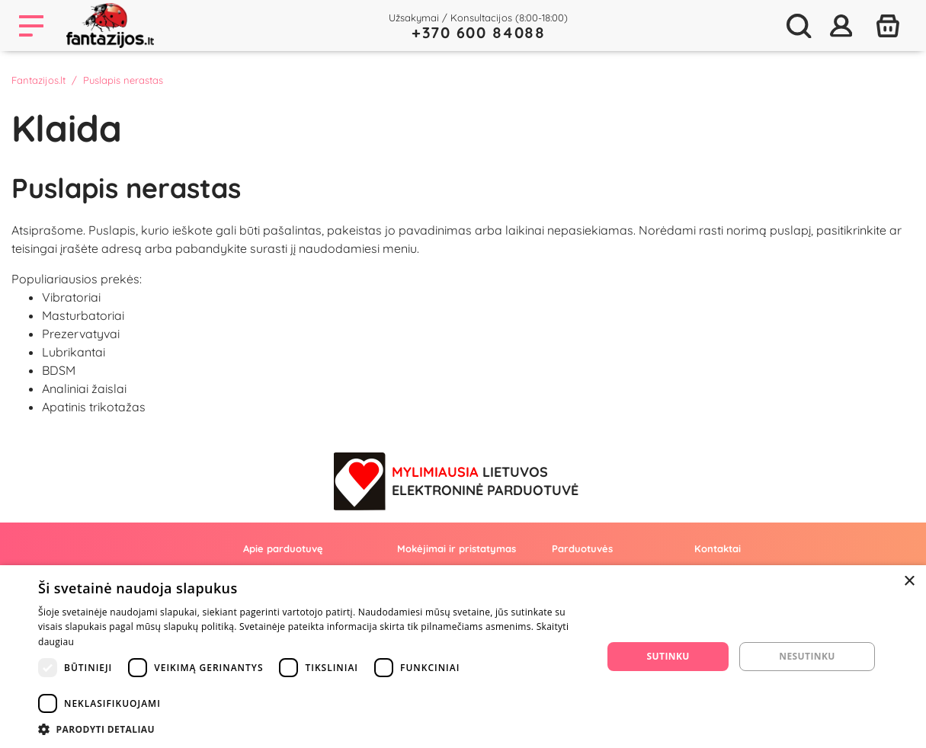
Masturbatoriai (83, 315)
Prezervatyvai (81, 333)
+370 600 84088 (478, 32)
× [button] (909, 581)
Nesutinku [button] (807, 656)
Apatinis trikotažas (94, 406)
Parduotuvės (582, 548)
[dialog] (463, 656)
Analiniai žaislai (84, 388)
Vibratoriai (71, 297)
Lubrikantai (73, 352)
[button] (311, 729)
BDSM (58, 370)
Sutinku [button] (668, 656)
